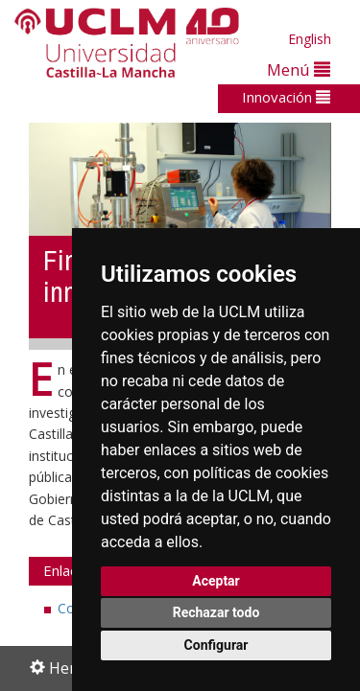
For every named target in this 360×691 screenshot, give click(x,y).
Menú (298, 69)
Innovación (286, 96)
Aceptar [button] (216, 580)
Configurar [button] (216, 645)
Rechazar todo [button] (216, 612)
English (309, 39)
